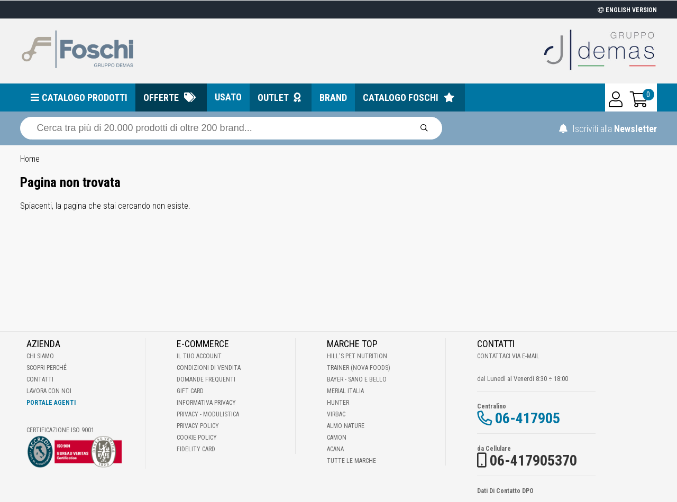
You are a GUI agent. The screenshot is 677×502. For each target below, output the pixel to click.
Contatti (39, 379)
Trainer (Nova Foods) (358, 367)
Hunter (338, 402)
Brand (333, 97)
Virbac (336, 414)
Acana (335, 449)
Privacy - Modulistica (208, 414)
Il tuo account (199, 356)
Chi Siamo (40, 356)
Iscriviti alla (608, 128)
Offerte (161, 97)
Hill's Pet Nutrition (357, 356)
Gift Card (190, 391)
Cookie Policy (197, 437)
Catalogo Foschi (400, 97)
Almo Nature (345, 426)
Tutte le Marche (351, 460)
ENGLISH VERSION (627, 10)
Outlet (273, 97)
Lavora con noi (48, 391)
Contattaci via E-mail (508, 356)
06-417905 (527, 418)
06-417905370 (533, 460)
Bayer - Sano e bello (357, 379)
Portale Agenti (51, 402)
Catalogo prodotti (84, 97)
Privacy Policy (198, 426)
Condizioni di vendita (209, 367)
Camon (336, 437)
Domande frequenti (206, 379)
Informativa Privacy (206, 402)
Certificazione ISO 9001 (60, 430)
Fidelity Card (196, 449)
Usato (228, 97)
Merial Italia (345, 391)
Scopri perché (46, 367)
